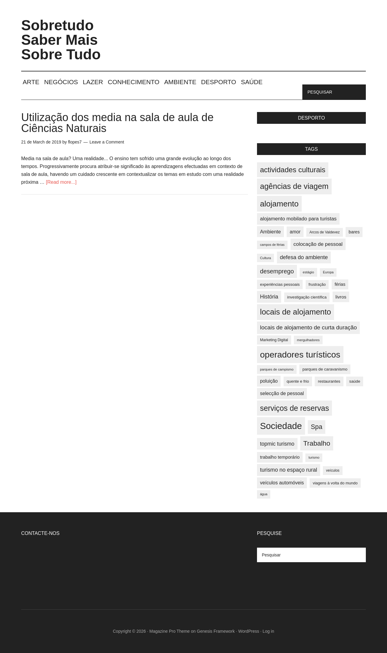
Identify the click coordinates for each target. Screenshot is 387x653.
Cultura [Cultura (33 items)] (265, 258)
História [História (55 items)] (269, 297)
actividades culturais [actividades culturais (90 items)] (292, 170)
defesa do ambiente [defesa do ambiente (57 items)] (304, 257)
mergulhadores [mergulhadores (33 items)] (308, 340)
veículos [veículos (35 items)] (332, 470)
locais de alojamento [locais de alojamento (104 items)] (295, 312)
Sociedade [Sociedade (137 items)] (281, 426)
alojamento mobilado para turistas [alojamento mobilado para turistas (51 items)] (298, 219)
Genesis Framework (216, 631)
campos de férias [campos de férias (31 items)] (272, 244)
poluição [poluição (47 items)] (269, 381)
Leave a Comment (106, 142)
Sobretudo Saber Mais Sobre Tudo (61, 39)
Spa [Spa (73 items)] (316, 426)
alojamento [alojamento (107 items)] (279, 203)
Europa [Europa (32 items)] (328, 272)
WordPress (248, 631)
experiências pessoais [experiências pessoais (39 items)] (280, 284)
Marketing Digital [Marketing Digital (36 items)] (274, 340)
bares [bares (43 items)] (354, 231)
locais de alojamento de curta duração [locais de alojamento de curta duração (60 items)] (308, 327)
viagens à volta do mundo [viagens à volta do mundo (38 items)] (335, 483)
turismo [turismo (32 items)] (313, 457)
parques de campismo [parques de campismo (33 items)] (277, 369)
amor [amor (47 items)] (295, 231)
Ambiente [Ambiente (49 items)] (270, 231)
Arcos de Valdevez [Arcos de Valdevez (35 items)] (324, 232)
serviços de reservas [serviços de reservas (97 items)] (294, 408)
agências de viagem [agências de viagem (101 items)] (294, 186)
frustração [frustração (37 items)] (317, 284)
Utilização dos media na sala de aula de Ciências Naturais (117, 122)
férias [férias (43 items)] (340, 284)
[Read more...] (61, 182)
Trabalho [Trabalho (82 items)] (316, 443)
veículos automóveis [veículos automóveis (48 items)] (282, 482)
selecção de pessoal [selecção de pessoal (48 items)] (282, 393)
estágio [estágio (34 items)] (308, 272)
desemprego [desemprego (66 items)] (277, 271)
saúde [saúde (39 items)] (354, 381)
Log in (268, 631)
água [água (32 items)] (263, 494)
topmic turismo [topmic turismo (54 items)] (277, 444)
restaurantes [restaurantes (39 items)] (329, 381)
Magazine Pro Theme (169, 631)
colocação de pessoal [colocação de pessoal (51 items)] (318, 244)
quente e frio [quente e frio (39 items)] (298, 381)
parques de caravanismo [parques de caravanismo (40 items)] (324, 369)
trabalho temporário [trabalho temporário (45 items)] (280, 457)
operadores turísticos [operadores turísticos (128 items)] (300, 354)
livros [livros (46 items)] (341, 296)
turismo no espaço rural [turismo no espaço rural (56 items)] (288, 470)
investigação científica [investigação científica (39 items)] (307, 297)
